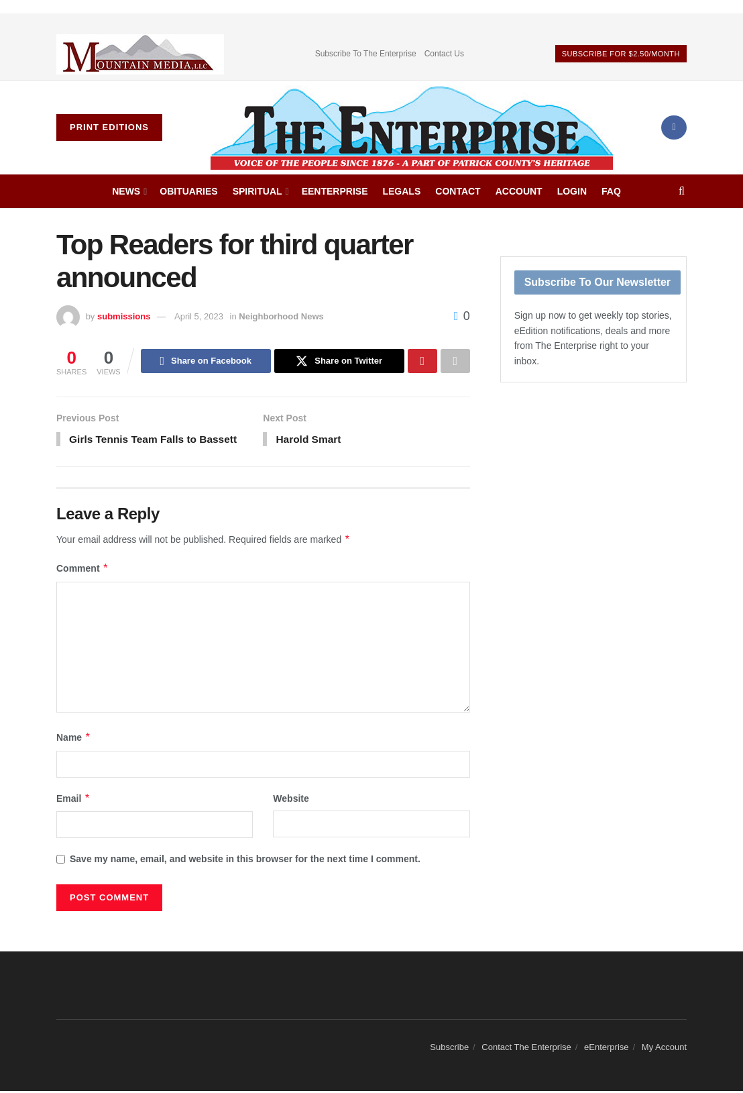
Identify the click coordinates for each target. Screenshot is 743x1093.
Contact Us (444, 53)
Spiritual (257, 191)
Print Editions (109, 127)
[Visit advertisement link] (140, 54)
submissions (123, 316)
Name (73, 739)
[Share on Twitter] (339, 361)
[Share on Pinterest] (422, 361)
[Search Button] (682, 191)
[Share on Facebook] (206, 361)
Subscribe (449, 1050)
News (126, 191)
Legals (401, 191)
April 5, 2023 (198, 316)
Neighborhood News (281, 316)
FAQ (611, 191)
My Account (664, 1050)
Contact (457, 191)
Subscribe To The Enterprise (365, 53)
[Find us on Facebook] (674, 127)
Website (290, 800)
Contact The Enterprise (526, 1050)
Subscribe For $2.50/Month (621, 54)
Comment (82, 571)
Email (73, 800)
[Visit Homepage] (412, 127)
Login (572, 191)
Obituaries (188, 191)
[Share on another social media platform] (455, 361)
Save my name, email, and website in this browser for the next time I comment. (245, 860)
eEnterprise (335, 191)
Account (519, 191)
